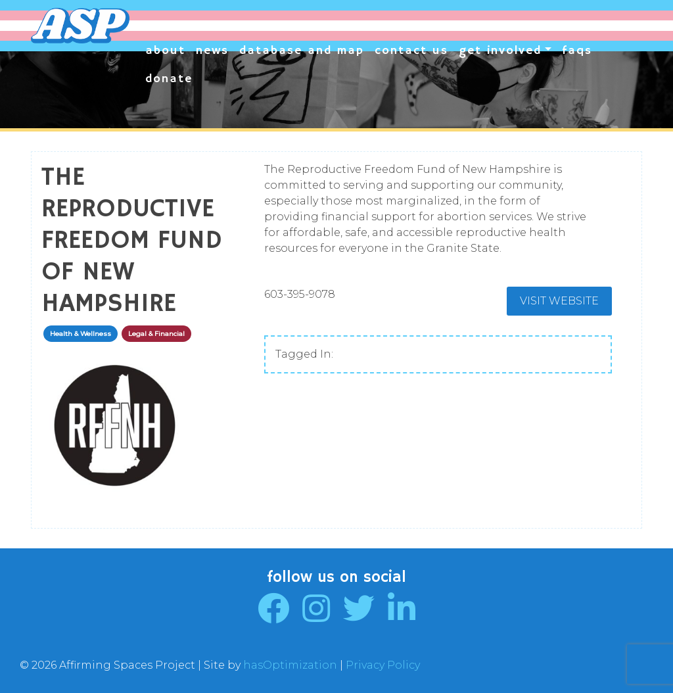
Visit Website (559, 301)
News (212, 50)
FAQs (577, 50)
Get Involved (500, 50)
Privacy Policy (383, 665)
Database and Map (301, 50)
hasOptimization (290, 665)
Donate (169, 79)
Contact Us (411, 50)
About (165, 50)
